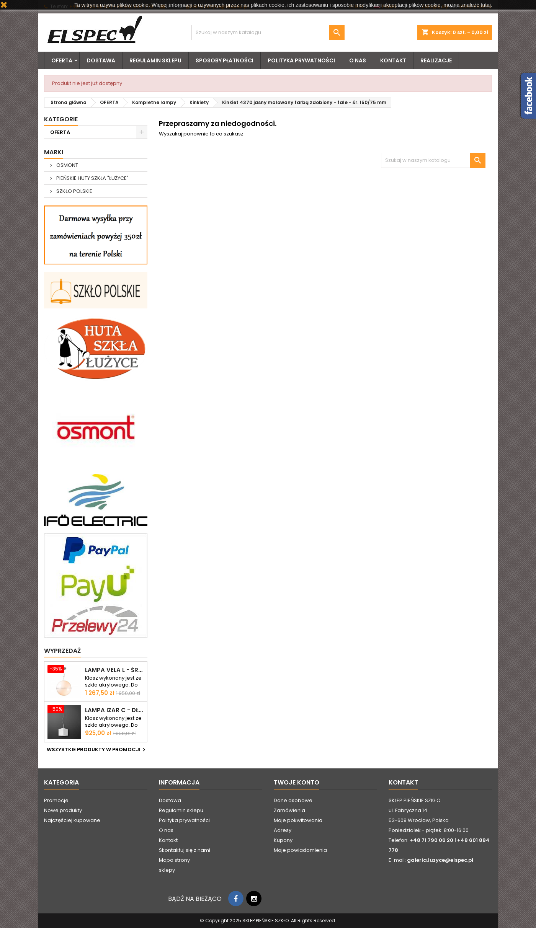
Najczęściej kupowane (72, 820)
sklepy (167, 870)
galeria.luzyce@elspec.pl (440, 860)
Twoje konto (296, 782)
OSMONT (66, 165)
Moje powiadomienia (300, 850)
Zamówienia (289, 810)
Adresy (282, 830)
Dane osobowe (293, 800)
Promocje (56, 800)
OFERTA (61, 60)
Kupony (283, 840)
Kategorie (61, 119)
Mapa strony (174, 860)
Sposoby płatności (224, 60)
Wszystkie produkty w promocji (97, 749)
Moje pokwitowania (298, 820)
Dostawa (101, 60)
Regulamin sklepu (155, 60)
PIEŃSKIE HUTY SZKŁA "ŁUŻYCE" (92, 178)
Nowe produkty (63, 810)
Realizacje (436, 60)
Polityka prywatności (301, 60)
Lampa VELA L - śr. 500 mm (114, 670)
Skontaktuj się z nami (184, 850)
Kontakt (393, 60)
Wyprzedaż (62, 650)
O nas (357, 60)
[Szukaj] (268, 32)
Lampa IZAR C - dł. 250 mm (114, 710)
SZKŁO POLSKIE (73, 191)
